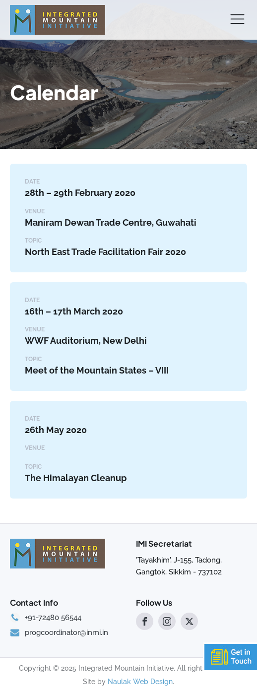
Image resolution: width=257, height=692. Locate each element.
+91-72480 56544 (53, 618)
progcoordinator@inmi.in (66, 632)
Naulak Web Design (140, 682)
